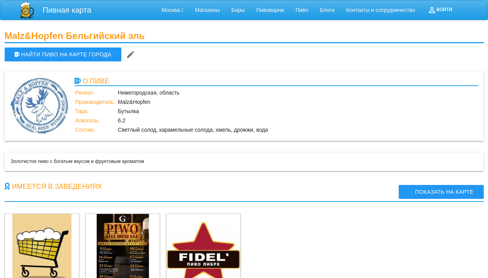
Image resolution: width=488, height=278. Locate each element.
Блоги (327, 10)
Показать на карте (441, 192)
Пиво (302, 10)
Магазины (207, 10)
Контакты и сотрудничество (380, 10)
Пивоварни (270, 10)
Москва (173, 10)
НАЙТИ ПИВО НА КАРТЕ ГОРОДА (63, 54)
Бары (238, 10)
